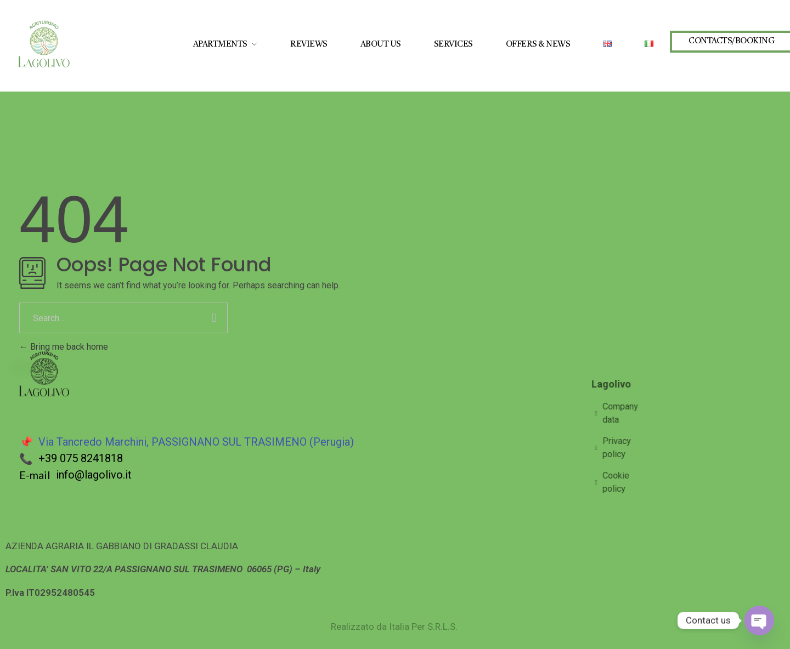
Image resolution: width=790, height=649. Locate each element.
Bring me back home (63, 346)
